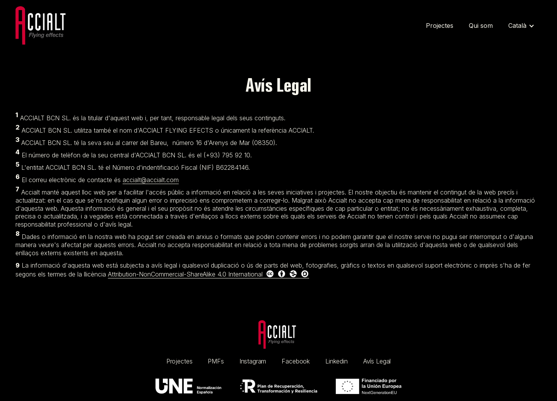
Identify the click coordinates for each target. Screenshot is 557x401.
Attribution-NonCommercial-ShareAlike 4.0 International (208, 274)
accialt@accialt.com (151, 180)
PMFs (216, 361)
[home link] (278, 335)
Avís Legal (377, 361)
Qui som (481, 25)
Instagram (253, 361)
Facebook (296, 361)
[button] (521, 26)
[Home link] (42, 25)
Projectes (439, 25)
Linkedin (336, 361)
